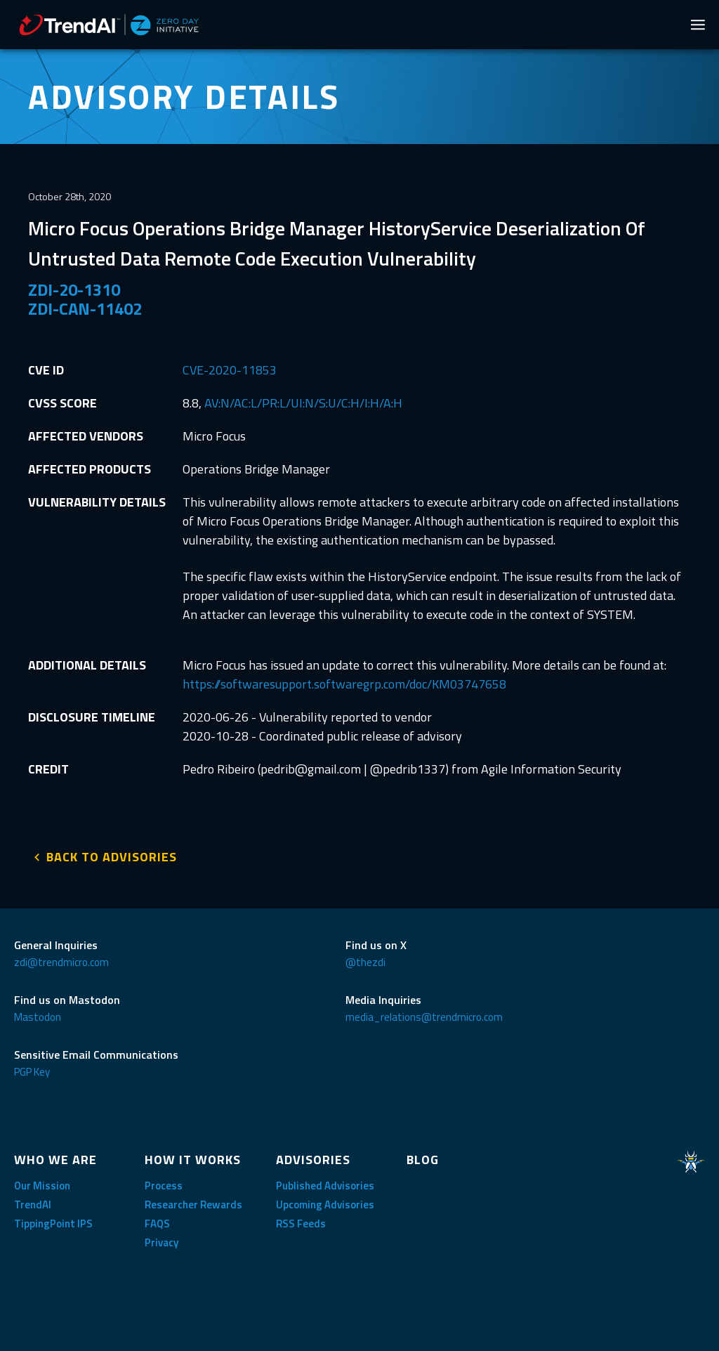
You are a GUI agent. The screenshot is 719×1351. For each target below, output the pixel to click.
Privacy (161, 1240)
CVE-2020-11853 (230, 369)
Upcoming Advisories (325, 1202)
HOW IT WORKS (193, 1156)
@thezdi (365, 959)
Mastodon (37, 1014)
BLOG (423, 1156)
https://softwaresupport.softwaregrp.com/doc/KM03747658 (344, 683)
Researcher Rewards (193, 1202)
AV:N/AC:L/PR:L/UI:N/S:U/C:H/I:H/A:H (303, 402)
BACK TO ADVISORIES (111, 853)
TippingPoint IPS (53, 1221)
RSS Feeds (301, 1221)
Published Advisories (325, 1183)
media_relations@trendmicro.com (424, 1014)
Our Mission (42, 1183)
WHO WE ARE (55, 1156)
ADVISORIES (313, 1156)
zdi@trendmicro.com (61, 959)
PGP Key (32, 1069)
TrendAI (32, 1202)
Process (164, 1183)
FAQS (157, 1221)
